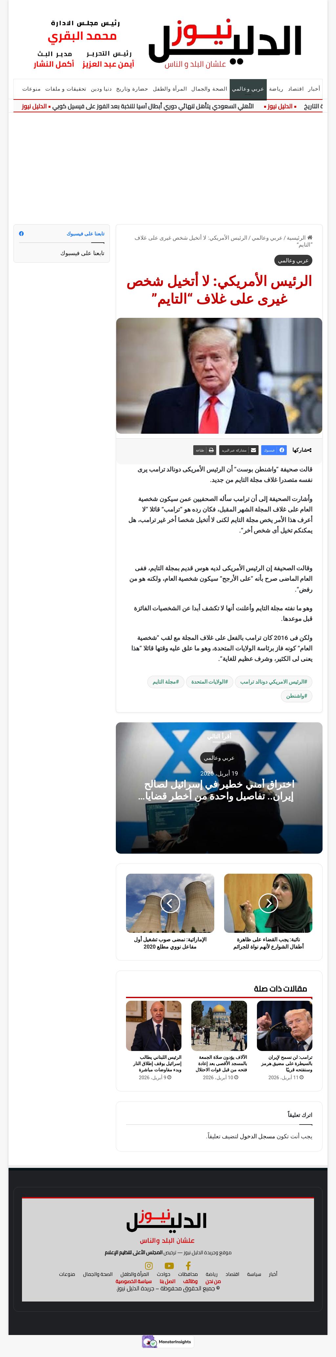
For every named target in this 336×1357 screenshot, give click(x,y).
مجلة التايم (164, 682)
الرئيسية (299, 237)
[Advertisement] (167, 168)
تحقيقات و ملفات (65, 89)
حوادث (163, 1281)
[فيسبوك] (188, 1273)
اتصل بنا (167, 1289)
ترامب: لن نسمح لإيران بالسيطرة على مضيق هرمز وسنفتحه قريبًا (286, 1063)
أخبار (314, 89)
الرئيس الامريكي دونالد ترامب (272, 682)
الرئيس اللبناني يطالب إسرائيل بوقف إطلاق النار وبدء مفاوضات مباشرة (157, 1063)
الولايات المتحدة (208, 682)
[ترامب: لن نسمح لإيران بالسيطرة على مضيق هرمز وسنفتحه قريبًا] (285, 1026)
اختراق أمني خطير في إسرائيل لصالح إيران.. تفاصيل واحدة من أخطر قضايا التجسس (219, 796)
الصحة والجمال (209, 89)
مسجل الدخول (257, 1136)
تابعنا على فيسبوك (82, 253)
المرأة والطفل (170, 89)
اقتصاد (296, 89)
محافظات (188, 1281)
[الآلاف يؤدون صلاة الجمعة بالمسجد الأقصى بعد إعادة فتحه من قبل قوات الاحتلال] (219, 1026)
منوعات (31, 89)
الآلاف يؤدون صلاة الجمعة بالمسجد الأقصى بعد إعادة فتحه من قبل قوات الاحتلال (221, 1063)
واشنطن (295, 696)
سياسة (254, 1281)
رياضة (276, 89)
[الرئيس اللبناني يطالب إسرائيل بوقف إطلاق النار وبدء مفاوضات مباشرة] (154, 1026)
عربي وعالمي (248, 89)
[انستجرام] (148, 1273)
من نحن (213, 1289)
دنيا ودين (101, 89)
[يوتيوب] (169, 1273)
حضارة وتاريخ (132, 89)
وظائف (190, 1289)
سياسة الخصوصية (134, 1289)
